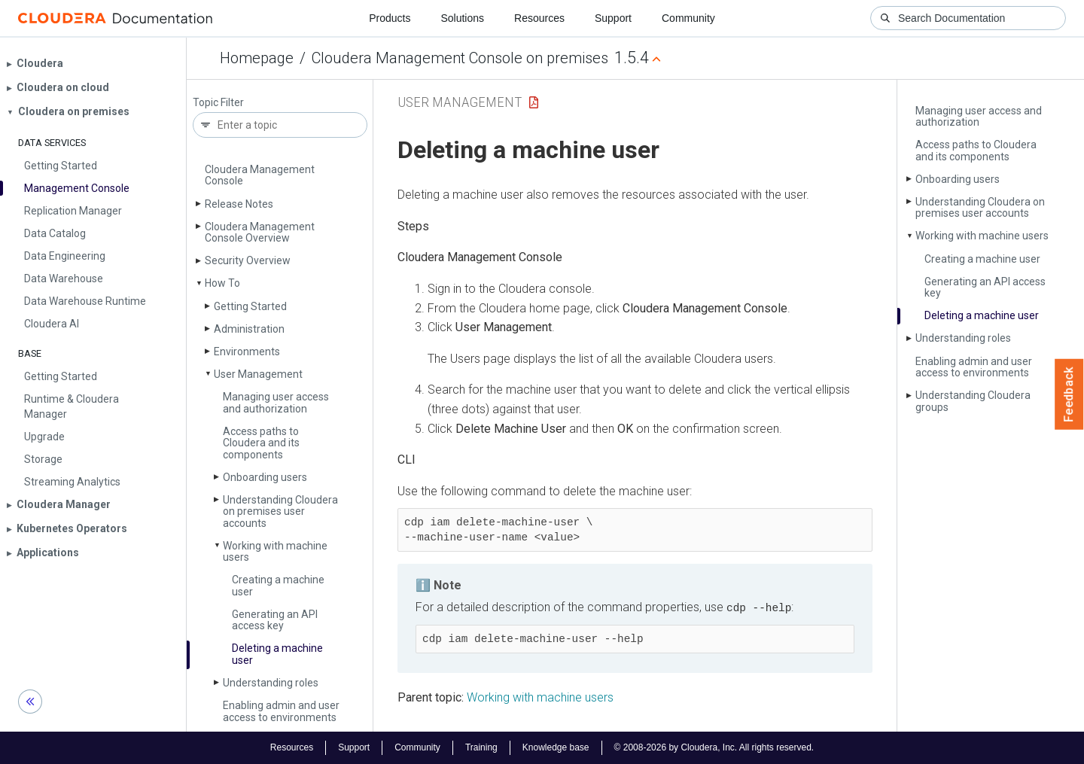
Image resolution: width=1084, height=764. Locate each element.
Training (481, 747)
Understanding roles (270, 683)
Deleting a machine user (277, 653)
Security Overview (248, 260)
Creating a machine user (278, 585)
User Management (258, 374)
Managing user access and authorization (276, 402)
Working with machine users (275, 551)
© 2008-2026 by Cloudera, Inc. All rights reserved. (714, 747)
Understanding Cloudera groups (973, 400)
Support (613, 18)
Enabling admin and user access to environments (281, 711)
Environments (247, 351)
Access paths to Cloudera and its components (261, 443)
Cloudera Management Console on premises (460, 58)
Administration (249, 329)
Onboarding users (265, 477)
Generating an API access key (275, 620)
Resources (539, 18)
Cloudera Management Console (260, 175)
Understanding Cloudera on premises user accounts (280, 511)
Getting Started (250, 306)
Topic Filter (218, 102)
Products (389, 18)
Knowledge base (555, 747)
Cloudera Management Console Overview (260, 232)
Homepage (257, 58)
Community (688, 18)
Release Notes (239, 204)
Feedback (1069, 394)
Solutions (462, 18)
